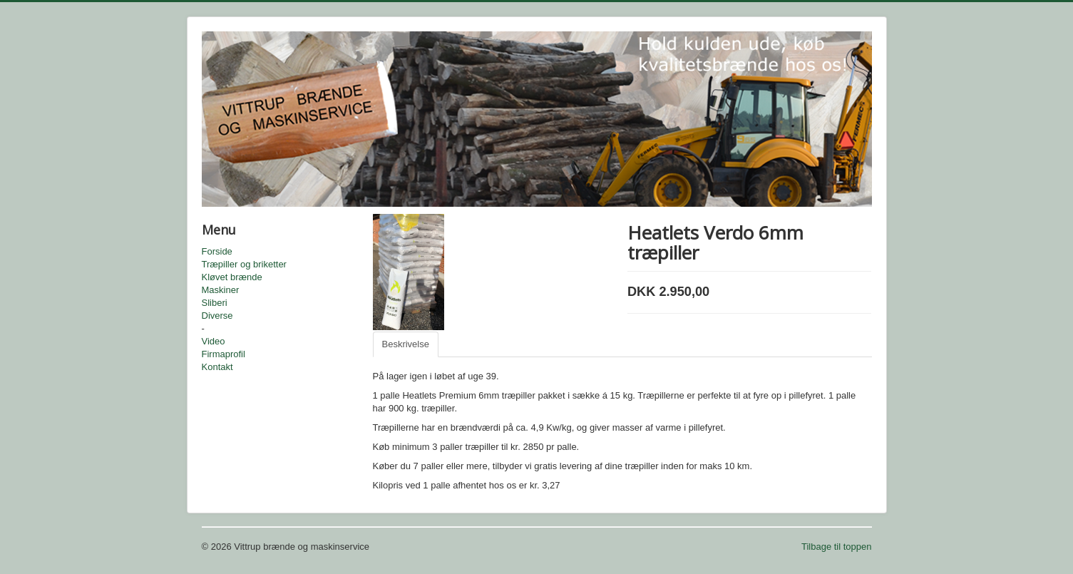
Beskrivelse (405, 344)
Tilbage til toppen (836, 546)
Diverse (217, 315)
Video (213, 341)
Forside (217, 251)
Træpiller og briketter (244, 264)
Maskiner (221, 290)
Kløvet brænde (232, 277)
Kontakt (217, 367)
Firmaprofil (223, 354)
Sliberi (214, 302)
